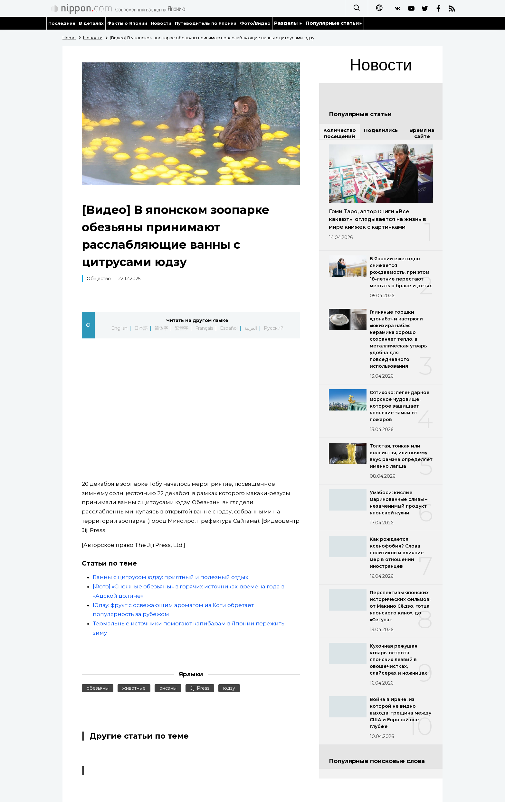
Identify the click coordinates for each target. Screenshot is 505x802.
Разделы (288, 23)
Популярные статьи (334, 23)
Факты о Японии (127, 23)
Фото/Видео (255, 23)
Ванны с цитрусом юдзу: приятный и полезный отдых (170, 577)
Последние (61, 23)
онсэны (167, 688)
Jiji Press (199, 688)
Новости (161, 23)
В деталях (91, 23)
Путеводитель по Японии (206, 23)
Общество (99, 278)
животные (134, 688)
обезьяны (98, 688)
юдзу (229, 688)
